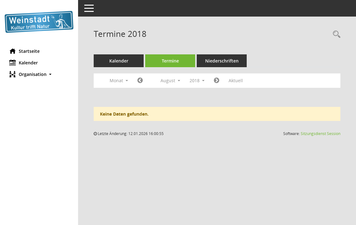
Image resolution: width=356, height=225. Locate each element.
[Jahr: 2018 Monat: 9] (216, 80)
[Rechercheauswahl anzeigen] (335, 34)
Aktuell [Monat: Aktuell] (236, 80)
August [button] (170, 80)
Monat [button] (119, 80)
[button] (39, 74)
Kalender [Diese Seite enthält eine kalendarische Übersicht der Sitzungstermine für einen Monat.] (23, 62)
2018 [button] (197, 80)
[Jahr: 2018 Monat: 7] (140, 80)
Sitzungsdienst (320, 133)
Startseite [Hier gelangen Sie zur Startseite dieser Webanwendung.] (24, 51)
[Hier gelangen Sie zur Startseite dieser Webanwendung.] (39, 22)
